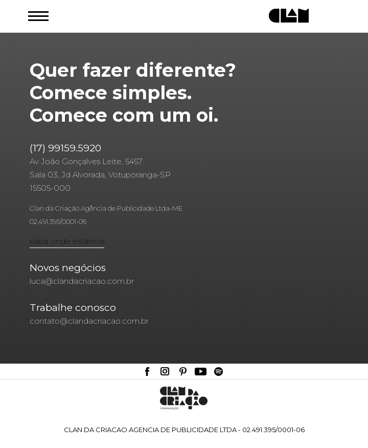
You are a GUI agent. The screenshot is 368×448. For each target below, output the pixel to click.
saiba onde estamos (67, 241)
